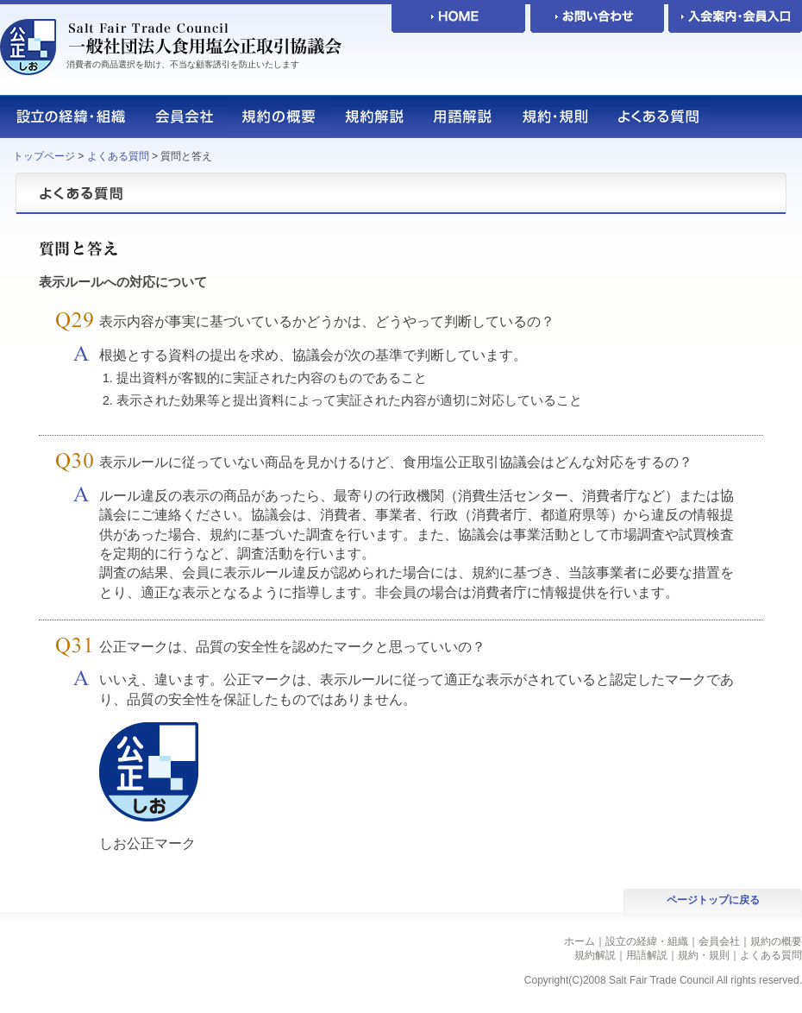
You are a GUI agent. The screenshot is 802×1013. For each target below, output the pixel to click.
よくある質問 (118, 156)
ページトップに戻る (713, 900)
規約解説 (595, 955)
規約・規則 (704, 955)
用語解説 (646, 955)
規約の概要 (776, 941)
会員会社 (719, 941)
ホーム (579, 941)
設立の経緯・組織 (646, 941)
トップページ (44, 156)
